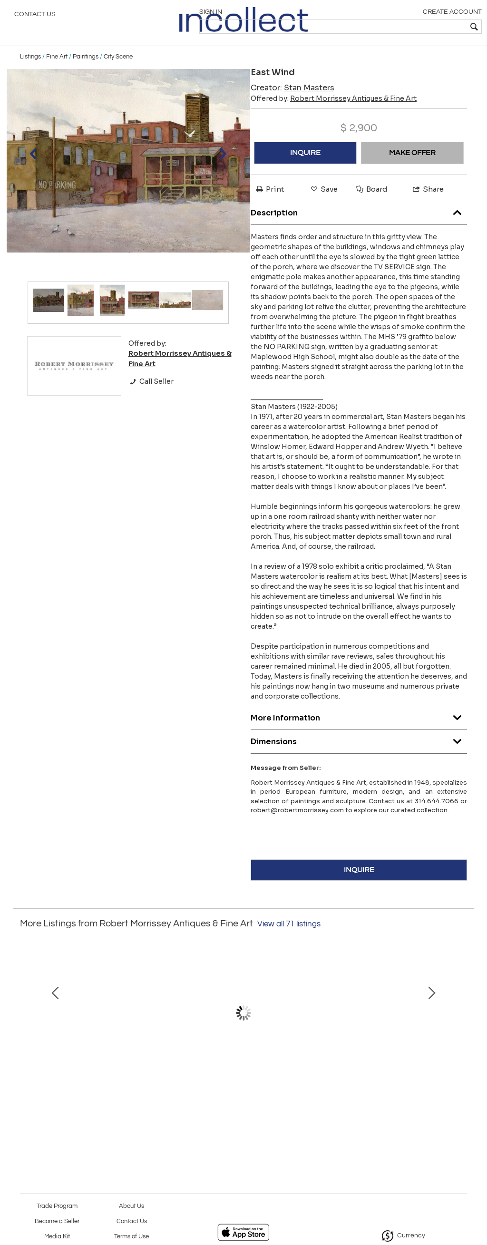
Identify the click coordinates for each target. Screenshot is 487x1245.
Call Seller (151, 397)
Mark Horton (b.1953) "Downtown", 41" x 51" (380, 1095)
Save (323, 205)
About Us (131, 1206)
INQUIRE (305, 169)
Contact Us (35, 16)
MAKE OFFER (412, 169)
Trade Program (57, 1206)
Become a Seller (57, 1221)
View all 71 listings (289, 939)
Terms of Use (131, 1237)
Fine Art (57, 72)
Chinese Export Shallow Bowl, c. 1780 (243, 1095)
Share (427, 205)
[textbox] (411, 26)
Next (460, 1033)
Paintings (85, 72)
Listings (30, 72)
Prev (27, 1033)
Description (359, 226)
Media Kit (57, 1237)
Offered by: (334, 114)
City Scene (118, 72)
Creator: (292, 104)
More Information (359, 731)
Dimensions (359, 755)
